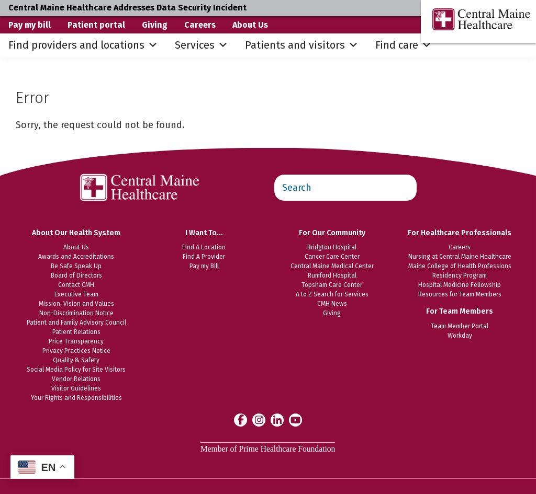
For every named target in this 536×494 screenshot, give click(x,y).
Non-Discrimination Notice (76, 313)
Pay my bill (29, 25)
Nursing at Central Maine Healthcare (459, 256)
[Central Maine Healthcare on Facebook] (240, 419)
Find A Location (204, 247)
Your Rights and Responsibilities (76, 397)
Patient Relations (76, 332)
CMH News (332, 303)
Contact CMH (76, 285)
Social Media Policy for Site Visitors (76, 369)
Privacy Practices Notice (76, 350)
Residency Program (459, 275)
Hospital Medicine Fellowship (459, 285)
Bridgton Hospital (331, 247)
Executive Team (76, 294)
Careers (200, 25)
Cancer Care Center (332, 256)
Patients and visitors (302, 45)
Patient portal (96, 25)
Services (201, 45)
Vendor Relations (76, 379)
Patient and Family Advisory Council (76, 322)
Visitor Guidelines (76, 388)
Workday (460, 335)
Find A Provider (204, 256)
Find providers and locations (83, 45)
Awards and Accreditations (76, 256)
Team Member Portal (459, 326)
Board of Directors (76, 275)
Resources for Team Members (459, 294)
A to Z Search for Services (332, 294)
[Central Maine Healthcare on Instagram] (258, 419)
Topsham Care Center (332, 285)
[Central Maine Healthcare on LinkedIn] (277, 419)
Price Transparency (76, 341)
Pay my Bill (204, 266)
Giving (155, 25)
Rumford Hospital (332, 275)
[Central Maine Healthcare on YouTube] (295, 419)
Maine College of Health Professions (459, 266)
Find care (403, 45)
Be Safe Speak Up (76, 266)
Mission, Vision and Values (76, 303)
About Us (250, 25)
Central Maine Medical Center (332, 266)
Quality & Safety (76, 360)
